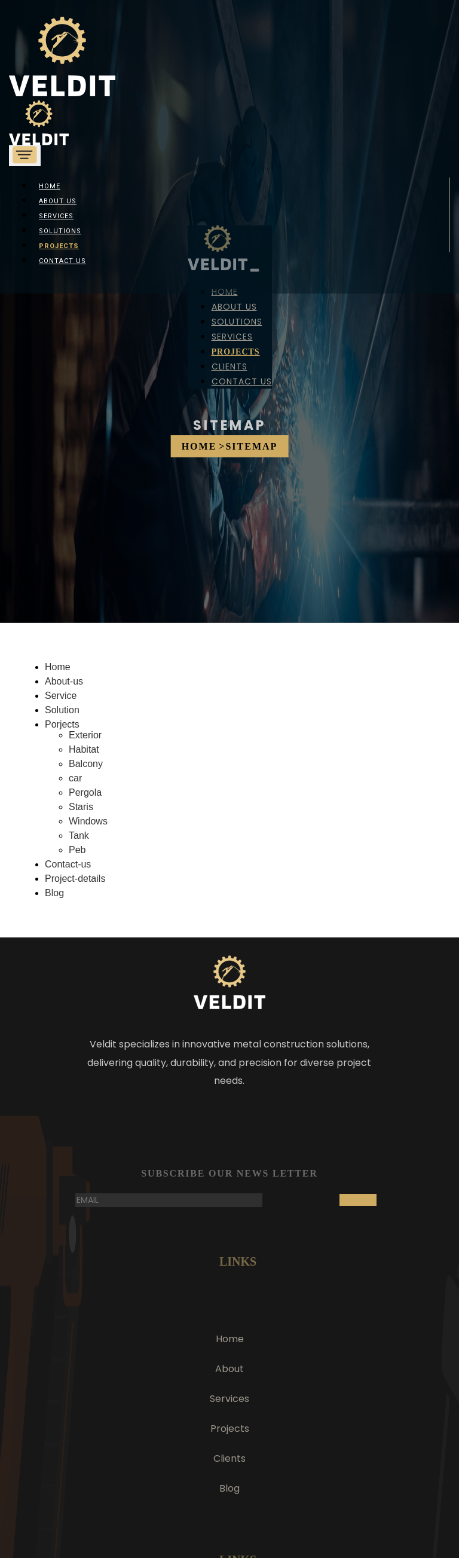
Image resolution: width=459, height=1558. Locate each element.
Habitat (84, 749)
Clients (229, 366)
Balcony (86, 764)
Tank (79, 835)
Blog (54, 893)
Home (199, 446)
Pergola (85, 792)
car (75, 778)
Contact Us (62, 261)
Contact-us (68, 864)
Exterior (85, 735)
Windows (88, 821)
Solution (62, 710)
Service (60, 696)
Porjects (62, 724)
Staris (81, 807)
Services (56, 216)
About (229, 1369)
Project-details (75, 878)
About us (57, 201)
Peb (77, 850)
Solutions (60, 231)
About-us (64, 681)
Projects (59, 246)
